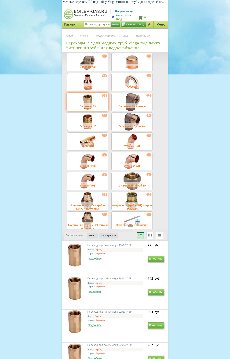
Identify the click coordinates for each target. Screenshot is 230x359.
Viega (125, 36)
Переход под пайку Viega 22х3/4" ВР (87, 333)
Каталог (70, 36)
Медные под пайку (105, 36)
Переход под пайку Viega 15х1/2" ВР (87, 281)
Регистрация (123, 15)
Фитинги (84, 36)
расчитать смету (134, 24)
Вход (119, 19)
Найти (116, 24)
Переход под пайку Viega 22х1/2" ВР (136, 333)
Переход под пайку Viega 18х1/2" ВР (136, 281)
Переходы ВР (143, 36)
